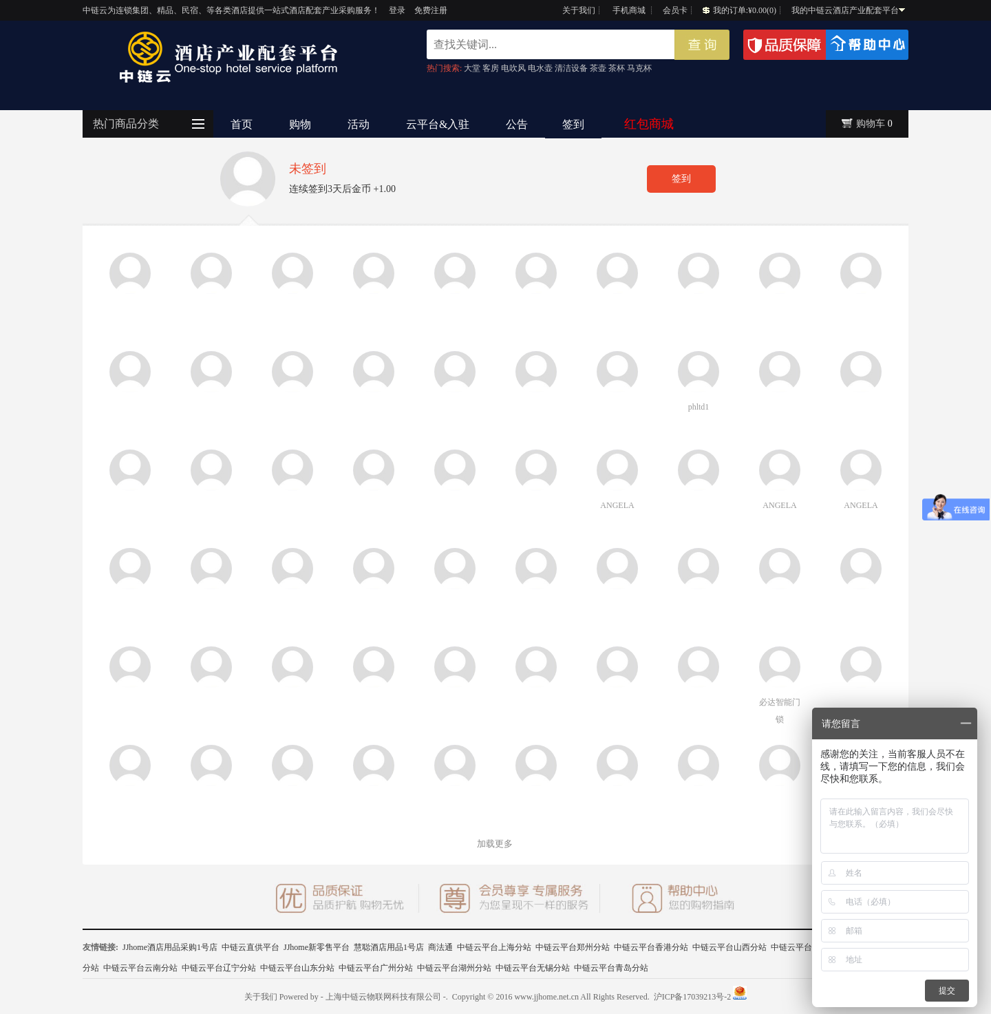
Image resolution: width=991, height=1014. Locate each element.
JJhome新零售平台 (317, 947)
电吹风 (513, 68)
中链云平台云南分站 (140, 968)
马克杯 (639, 68)
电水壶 (540, 68)
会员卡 (675, 10)
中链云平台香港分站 (651, 947)
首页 (242, 124)
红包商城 (649, 124)
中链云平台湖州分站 (454, 968)
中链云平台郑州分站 (572, 947)
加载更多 (495, 843)
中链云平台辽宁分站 (219, 968)
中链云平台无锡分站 (533, 968)
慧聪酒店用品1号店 (389, 947)
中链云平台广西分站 (808, 947)
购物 (300, 124)
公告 (517, 124)
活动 (359, 124)
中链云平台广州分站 (376, 968)
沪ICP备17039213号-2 (693, 997)
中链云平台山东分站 (297, 968)
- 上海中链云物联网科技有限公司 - (383, 997)
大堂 (472, 68)
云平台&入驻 (437, 124)
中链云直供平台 (250, 947)
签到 (573, 124)
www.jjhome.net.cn (546, 997)
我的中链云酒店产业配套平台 (848, 10)
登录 (397, 10)
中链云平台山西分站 (729, 947)
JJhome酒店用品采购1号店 (169, 947)
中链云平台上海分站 (494, 947)
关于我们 (578, 10)
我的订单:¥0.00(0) (739, 10)
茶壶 (598, 68)
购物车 (870, 123)
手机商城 (629, 10)
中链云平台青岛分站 (611, 968)
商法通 (440, 947)
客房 (490, 68)
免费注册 (430, 10)
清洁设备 (571, 68)
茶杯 (616, 68)
